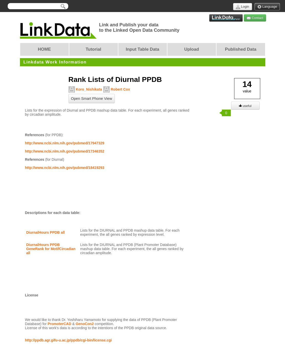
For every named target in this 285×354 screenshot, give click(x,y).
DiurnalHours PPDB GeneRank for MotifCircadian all (51, 249)
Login (242, 7)
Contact (255, 18)
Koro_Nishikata (85, 89)
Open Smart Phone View (91, 98)
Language (267, 7)
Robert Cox (116, 89)
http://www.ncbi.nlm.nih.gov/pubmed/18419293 (65, 168)
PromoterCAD (59, 324)
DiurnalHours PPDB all (45, 232)
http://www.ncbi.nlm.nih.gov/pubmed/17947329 (65, 143)
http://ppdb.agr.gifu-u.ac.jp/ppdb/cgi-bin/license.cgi (68, 340)
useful (245, 106)
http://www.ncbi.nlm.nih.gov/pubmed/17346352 (65, 151)
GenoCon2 (85, 324)
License (31, 295)
